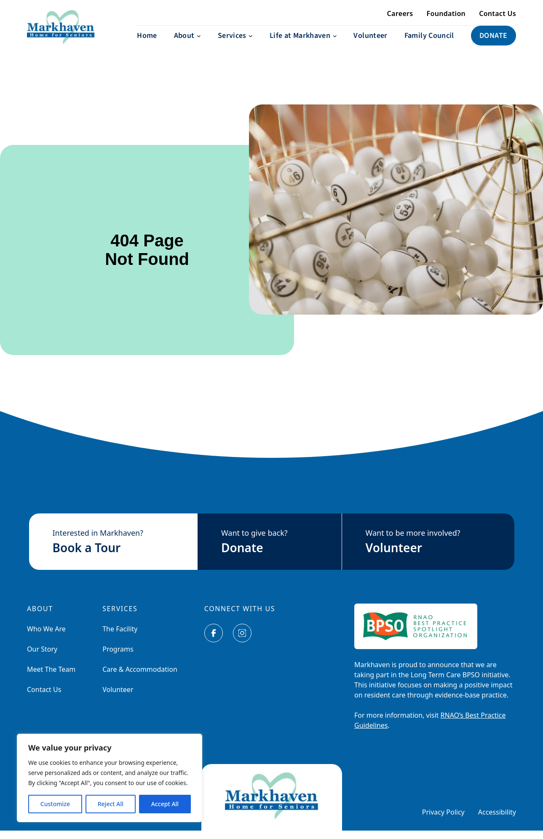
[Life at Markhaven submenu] (303, 44)
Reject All (110, 804)
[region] (109, 778)
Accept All (165, 804)
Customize (55, 804)
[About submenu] (187, 44)
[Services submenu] (235, 44)
